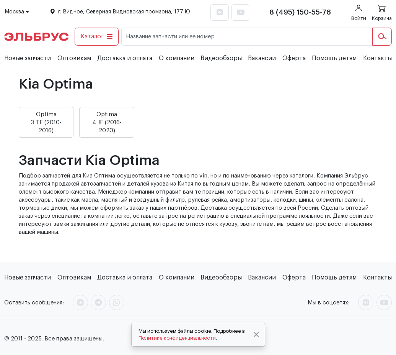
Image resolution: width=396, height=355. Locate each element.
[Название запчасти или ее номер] (247, 37)
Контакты (377, 58)
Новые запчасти (27, 58)
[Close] (256, 335)
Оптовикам (74, 58)
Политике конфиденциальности (177, 337)
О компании (176, 58)
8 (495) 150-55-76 (300, 12)
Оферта (294, 58)
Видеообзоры (221, 58)
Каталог (96, 36)
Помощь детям (334, 58)
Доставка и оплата (124, 58)
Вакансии (262, 58)
